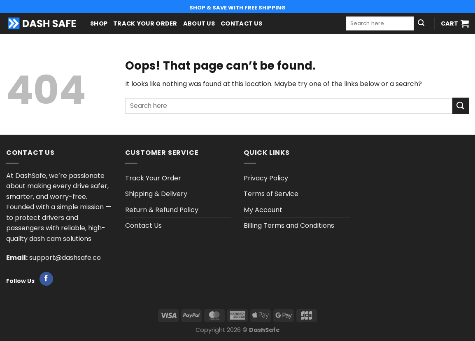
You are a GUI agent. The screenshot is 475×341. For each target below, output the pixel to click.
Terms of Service (271, 194)
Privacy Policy (266, 178)
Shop (98, 23)
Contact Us (241, 23)
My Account (263, 210)
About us (199, 23)
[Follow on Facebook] (46, 279)
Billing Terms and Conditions (289, 225)
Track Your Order (145, 23)
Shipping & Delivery (156, 194)
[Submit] (421, 23)
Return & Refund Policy (161, 210)
